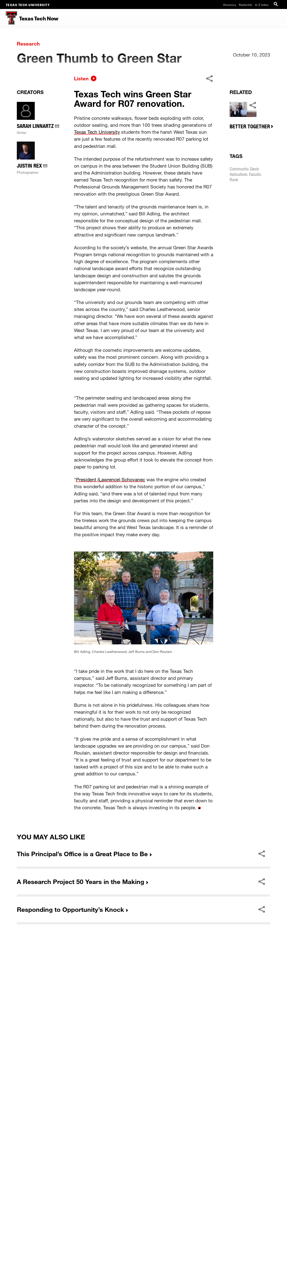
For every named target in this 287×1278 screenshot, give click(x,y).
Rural (234, 336)
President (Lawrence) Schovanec (110, 636)
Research (28, 44)
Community (239, 325)
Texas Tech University (28, 4)
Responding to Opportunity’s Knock (70, 1066)
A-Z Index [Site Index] (262, 4)
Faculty (255, 331)
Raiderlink (245, 4)
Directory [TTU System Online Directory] (229, 4)
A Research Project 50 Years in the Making (80, 1038)
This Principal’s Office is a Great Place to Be (82, 1011)
